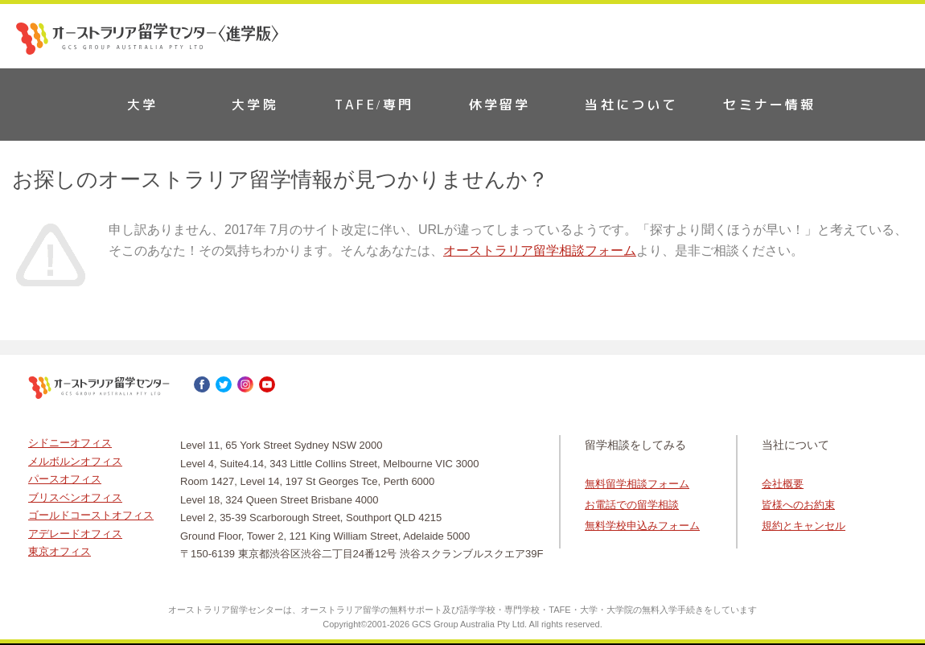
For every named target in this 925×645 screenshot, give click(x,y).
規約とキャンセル (803, 526)
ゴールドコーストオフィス (91, 515)
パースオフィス (64, 479)
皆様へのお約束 (798, 505)
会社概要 (783, 484)
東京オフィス (59, 551)
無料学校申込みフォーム (642, 526)
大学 (142, 104)
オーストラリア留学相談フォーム (539, 250)
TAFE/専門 (374, 104)
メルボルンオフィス (75, 461)
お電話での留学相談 (632, 505)
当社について (631, 104)
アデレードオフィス (75, 534)
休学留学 (500, 104)
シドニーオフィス (70, 443)
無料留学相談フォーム (637, 484)
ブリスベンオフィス (75, 497)
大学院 (255, 104)
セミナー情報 (769, 104)
